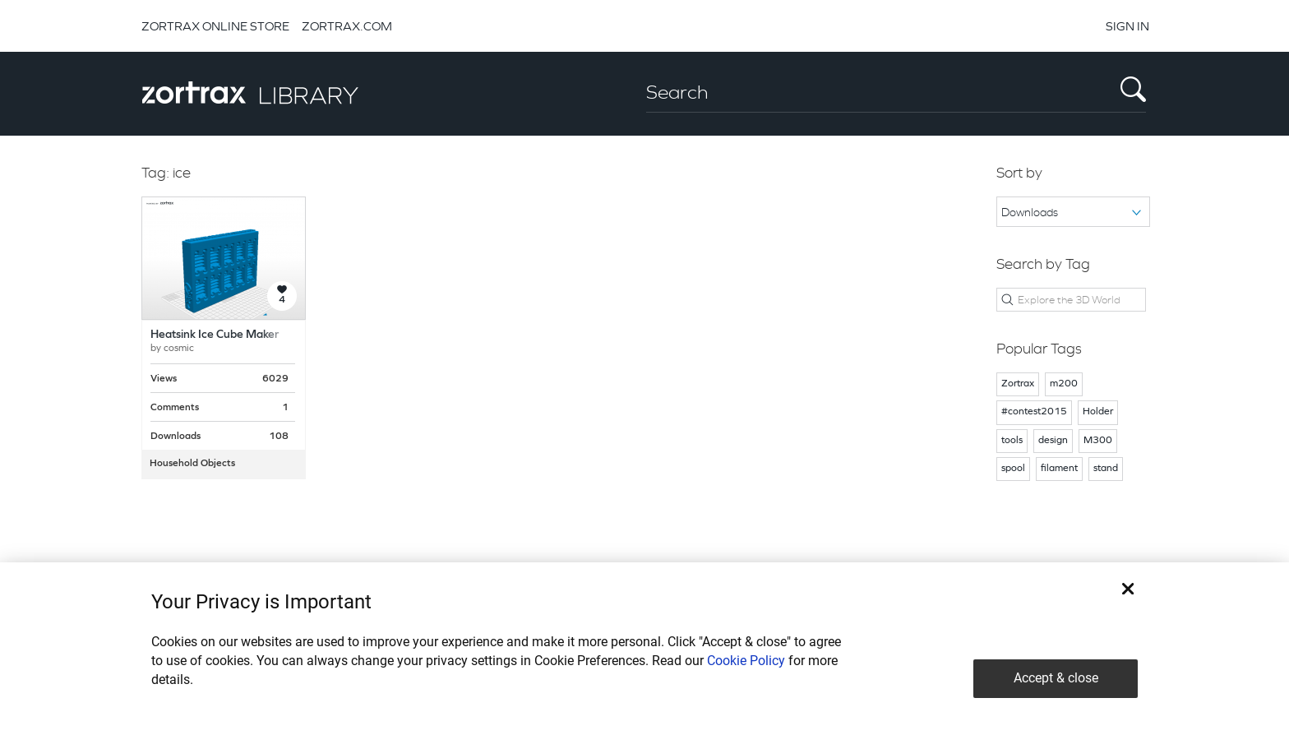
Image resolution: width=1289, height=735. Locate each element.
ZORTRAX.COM (347, 26)
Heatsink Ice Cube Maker (214, 335)
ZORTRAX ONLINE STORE (215, 26)
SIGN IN (1127, 26)
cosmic (179, 349)
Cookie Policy (746, 660)
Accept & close (1056, 678)
